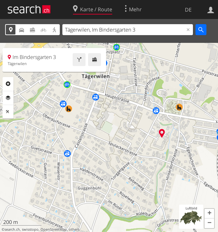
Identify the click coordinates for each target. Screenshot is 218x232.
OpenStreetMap (54, 229)
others (74, 229)
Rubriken (8, 84)
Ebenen (8, 98)
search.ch (12, 229)
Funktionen (8, 112)
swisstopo (30, 229)
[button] (209, 213)
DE (188, 9)
